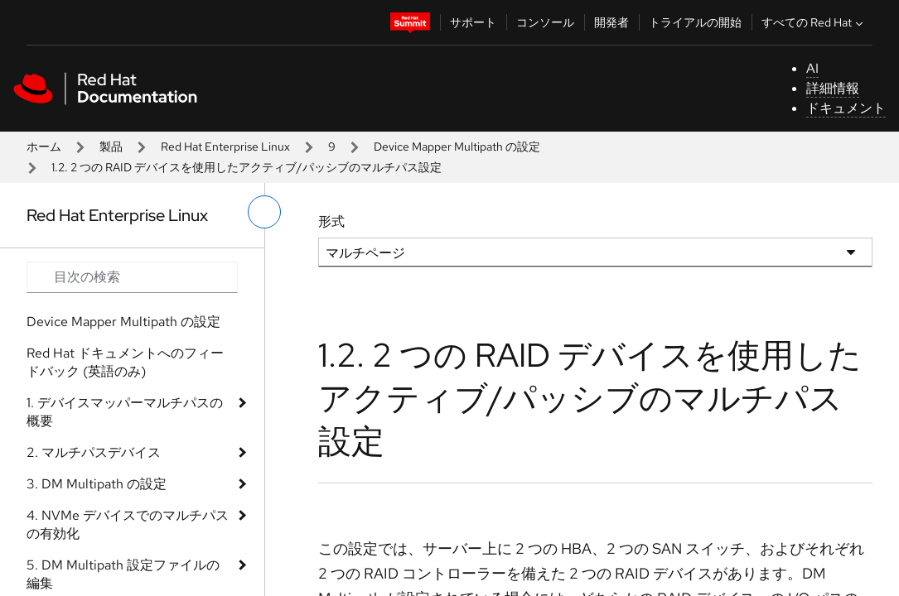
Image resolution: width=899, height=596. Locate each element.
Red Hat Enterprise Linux (225, 146)
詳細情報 (832, 88)
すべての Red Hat (814, 22)
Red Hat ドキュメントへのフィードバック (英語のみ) (125, 362)
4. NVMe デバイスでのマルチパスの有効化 (128, 524)
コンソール (545, 22)
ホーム (44, 146)
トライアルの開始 (695, 22)
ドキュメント (846, 108)
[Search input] (132, 277)
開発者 (611, 22)
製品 (111, 146)
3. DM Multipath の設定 (97, 484)
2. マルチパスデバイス (94, 452)
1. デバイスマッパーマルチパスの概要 (125, 412)
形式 (331, 221)
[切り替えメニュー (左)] (264, 211)
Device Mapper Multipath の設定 (457, 146)
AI (812, 68)
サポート (473, 22)
